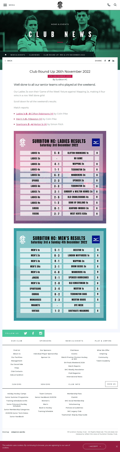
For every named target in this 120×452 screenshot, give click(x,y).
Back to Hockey (45, 408)
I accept (93, 446)
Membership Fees (74, 394)
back (9, 61)
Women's (45, 401)
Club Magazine (74, 373)
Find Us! (17, 350)
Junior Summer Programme (16, 397)
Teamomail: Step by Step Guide (74, 415)
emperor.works (18, 432)
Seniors (45, 384)
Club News (34, 55)
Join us (111, 384)
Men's (45, 404)
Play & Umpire (103, 341)
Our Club (16, 341)
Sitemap (5, 432)
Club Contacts (16, 371)
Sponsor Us (45, 357)
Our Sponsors (45, 350)
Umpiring (103, 354)
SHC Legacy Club (74, 411)
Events (74, 354)
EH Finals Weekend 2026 (74, 362)
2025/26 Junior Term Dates (17, 413)
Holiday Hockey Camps (17, 394)
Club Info (74, 384)
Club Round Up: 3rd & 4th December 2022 (64, 55)
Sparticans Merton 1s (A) (31, 124)
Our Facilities (16, 357)
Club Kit (74, 397)
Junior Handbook (17, 416)
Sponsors (45, 341)
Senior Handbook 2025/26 (45, 397)
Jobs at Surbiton (16, 375)
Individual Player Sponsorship (46, 354)
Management (16, 361)
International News (74, 377)
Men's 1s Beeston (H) (29, 119)
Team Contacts (45, 394)
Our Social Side (17, 364)
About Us (17, 354)
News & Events (18, 55)
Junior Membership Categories (16, 409)
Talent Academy (103, 361)
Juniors (16, 384)
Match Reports (74, 366)
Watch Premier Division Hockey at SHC (74, 358)
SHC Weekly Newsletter (74, 370)
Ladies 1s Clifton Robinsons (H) (34, 114)
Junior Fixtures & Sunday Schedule (17, 405)
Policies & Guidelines (74, 408)
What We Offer (103, 350)
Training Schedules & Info (16, 401)
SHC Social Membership (74, 401)
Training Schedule (45, 411)
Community (103, 357)
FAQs (17, 368)
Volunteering (74, 404)
